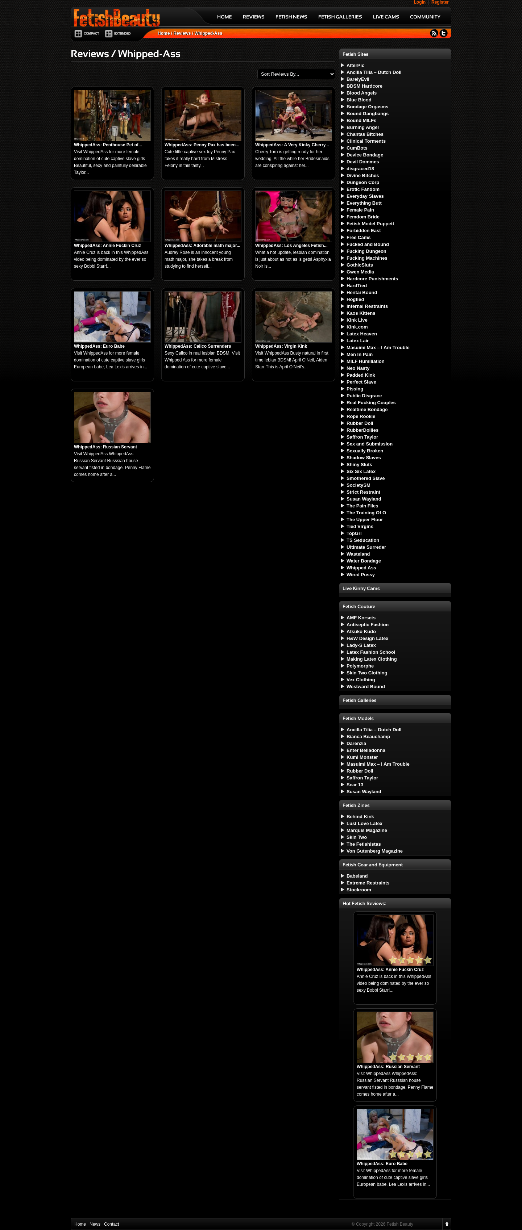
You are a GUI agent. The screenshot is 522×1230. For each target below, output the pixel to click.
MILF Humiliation (366, 361)
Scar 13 (355, 784)
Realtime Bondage (367, 409)
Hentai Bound (362, 292)
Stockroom (359, 889)
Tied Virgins (360, 526)
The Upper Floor (365, 519)
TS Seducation (363, 540)
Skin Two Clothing (367, 672)
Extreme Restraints (368, 883)
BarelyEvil (358, 79)
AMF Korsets (361, 617)
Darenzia (356, 743)
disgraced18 (360, 168)
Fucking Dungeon (366, 251)
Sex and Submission (370, 444)
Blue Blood (359, 99)
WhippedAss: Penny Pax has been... (202, 144)
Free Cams (358, 237)
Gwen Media (360, 272)
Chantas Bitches (365, 134)
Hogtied (355, 299)
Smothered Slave (366, 478)
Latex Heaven (362, 333)
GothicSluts (360, 265)
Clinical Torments (366, 141)
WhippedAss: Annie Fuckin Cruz (107, 245)
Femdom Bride (363, 216)
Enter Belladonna (366, 750)
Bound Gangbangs (368, 113)
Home (164, 33)
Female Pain (360, 210)
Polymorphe (360, 666)
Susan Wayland (364, 499)
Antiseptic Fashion (368, 624)
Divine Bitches (363, 175)
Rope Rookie (361, 416)
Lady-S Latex (361, 645)
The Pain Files (362, 506)
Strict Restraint (363, 492)
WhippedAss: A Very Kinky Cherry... (292, 144)
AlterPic (355, 65)
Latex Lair (358, 340)
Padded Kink (361, 375)
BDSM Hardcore (364, 86)
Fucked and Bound (368, 244)
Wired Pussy (361, 574)
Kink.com (357, 327)
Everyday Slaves (365, 196)
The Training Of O (366, 512)
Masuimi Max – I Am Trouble (378, 347)
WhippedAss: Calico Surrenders (198, 346)
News (95, 1224)
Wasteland (358, 554)
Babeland (357, 876)
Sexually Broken (365, 450)
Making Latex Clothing (372, 659)
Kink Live (357, 320)
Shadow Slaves (364, 457)
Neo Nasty (358, 368)
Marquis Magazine (367, 830)
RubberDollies (362, 430)
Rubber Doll (360, 423)
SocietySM (358, 485)
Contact (111, 1224)
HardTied (357, 285)
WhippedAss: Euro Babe (99, 346)
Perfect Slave (361, 382)
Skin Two (357, 837)
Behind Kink (360, 816)
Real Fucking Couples (371, 402)
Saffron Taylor (362, 437)
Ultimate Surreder (366, 547)
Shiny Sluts (359, 464)
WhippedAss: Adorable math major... (202, 245)
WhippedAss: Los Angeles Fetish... (291, 245)
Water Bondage (364, 561)
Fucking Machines (367, 258)
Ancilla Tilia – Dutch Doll (374, 72)
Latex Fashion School (371, 652)
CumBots (357, 148)
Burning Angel (363, 127)
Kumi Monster (362, 757)
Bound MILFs (361, 120)
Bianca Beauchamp (368, 736)
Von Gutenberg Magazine (375, 851)
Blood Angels (362, 93)
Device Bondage (365, 155)
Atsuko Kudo (361, 631)
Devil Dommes (363, 161)
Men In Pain (360, 354)
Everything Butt (364, 203)
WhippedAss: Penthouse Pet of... (108, 144)
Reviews (182, 33)
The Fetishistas (364, 844)
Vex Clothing (361, 679)
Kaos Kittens (361, 313)
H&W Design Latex (368, 638)
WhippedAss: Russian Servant (105, 446)
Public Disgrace (364, 395)
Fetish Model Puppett (370, 223)
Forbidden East (364, 230)
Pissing (355, 389)
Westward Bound (366, 686)
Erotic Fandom (363, 189)
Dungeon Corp (363, 182)
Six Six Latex (361, 471)
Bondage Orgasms (368, 106)
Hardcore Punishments (372, 278)
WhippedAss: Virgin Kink (281, 346)
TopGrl (354, 533)
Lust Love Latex (364, 823)
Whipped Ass (361, 567)
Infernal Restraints (367, 306)
